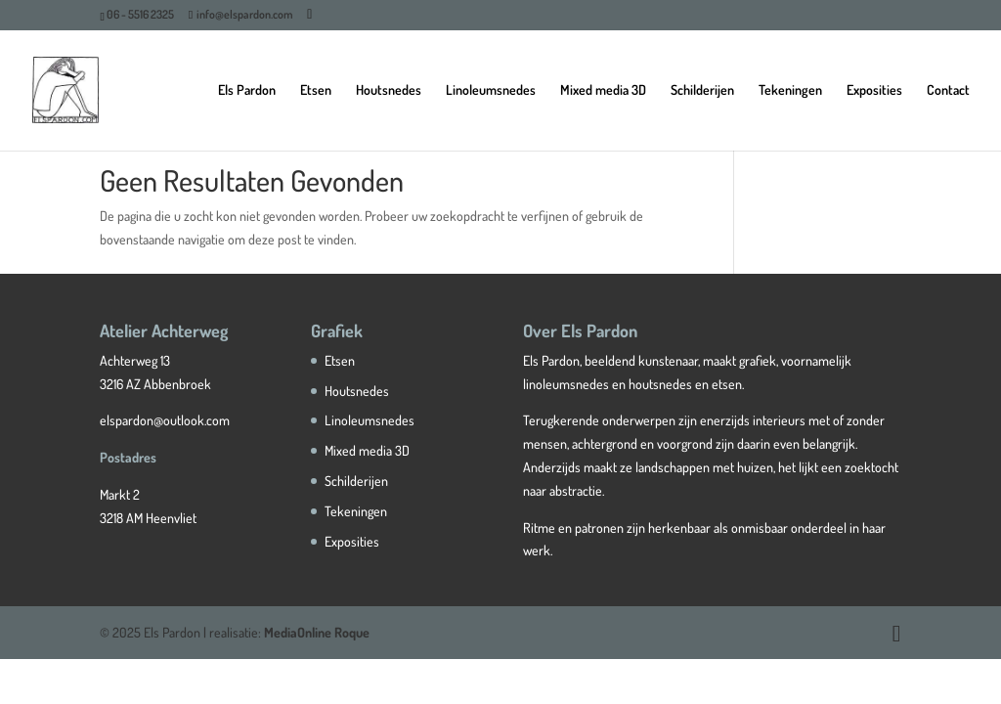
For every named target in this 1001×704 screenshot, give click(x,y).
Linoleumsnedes (491, 90)
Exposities (874, 90)
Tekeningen (790, 90)
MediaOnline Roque (317, 632)
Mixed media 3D (603, 90)
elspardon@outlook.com (165, 420)
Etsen (315, 90)
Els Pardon (247, 90)
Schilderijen (702, 90)
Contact (948, 90)
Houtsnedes (388, 90)
